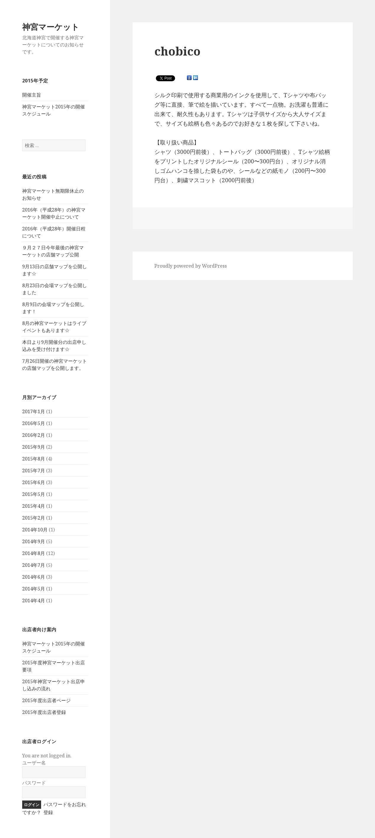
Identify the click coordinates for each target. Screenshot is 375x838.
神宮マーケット (50, 26)
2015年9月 (33, 447)
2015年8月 (33, 458)
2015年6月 (33, 482)
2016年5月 (33, 423)
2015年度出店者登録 (44, 712)
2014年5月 (33, 588)
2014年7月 (33, 565)
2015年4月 (33, 506)
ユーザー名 (34, 762)
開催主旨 (31, 95)
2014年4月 (33, 600)
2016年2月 (33, 435)
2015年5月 (33, 494)
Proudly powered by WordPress (190, 266)
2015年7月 (33, 470)
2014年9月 (33, 541)
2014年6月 (33, 577)
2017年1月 (33, 411)
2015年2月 (33, 518)
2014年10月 (35, 529)
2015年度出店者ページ (46, 700)
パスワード (34, 783)
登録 (48, 812)
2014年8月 (33, 553)
